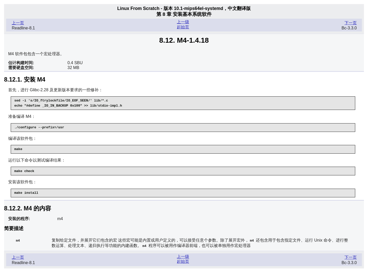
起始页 (183, 27)
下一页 (350, 23)
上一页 (18, 23)
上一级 (183, 22)
